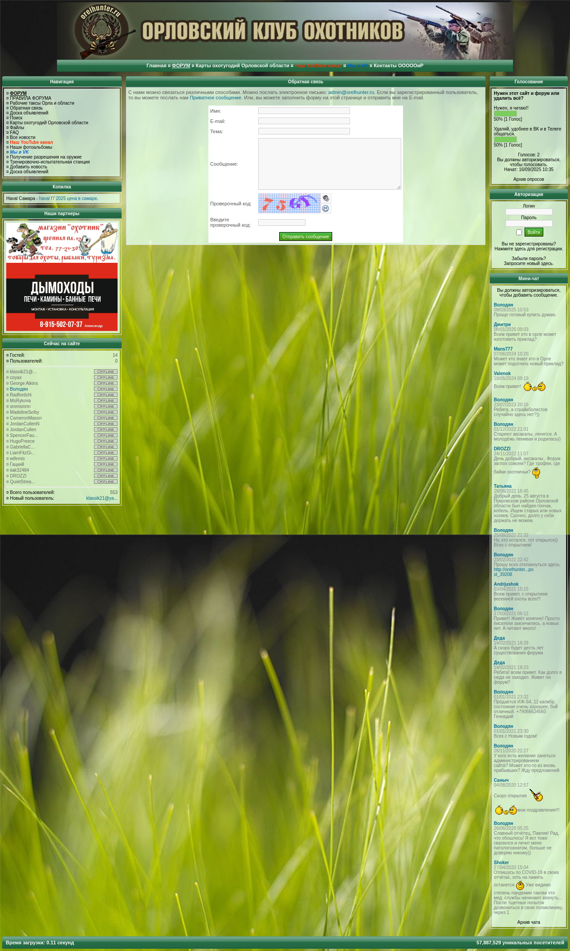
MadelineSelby (24, 412)
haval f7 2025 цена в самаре (68, 198)
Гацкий (17, 464)
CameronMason (25, 418)
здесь (547, 263)
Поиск (16, 117)
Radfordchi (20, 394)
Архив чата (528, 922)
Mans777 (503, 349)
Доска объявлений (29, 112)
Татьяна (503, 486)
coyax (15, 377)
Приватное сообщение (215, 97)
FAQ (14, 132)
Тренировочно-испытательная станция (50, 161)
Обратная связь (26, 108)
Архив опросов (528, 179)
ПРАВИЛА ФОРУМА (30, 98)
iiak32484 (19, 470)
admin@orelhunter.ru (351, 92)
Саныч (501, 780)
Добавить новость (28, 166)
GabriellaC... (22, 447)
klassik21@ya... (102, 498)
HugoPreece (22, 441)
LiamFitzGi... (22, 452)
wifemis (17, 458)
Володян (19, 389)
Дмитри (502, 324)
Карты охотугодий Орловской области (49, 122)
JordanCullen (23, 429)
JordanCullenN (24, 423)
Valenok (502, 373)
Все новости (22, 137)
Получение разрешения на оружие (45, 157)
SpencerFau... (24, 435)
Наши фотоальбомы (31, 147)
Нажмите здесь (510, 248)
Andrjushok (506, 584)
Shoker (501, 862)
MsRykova (20, 400)
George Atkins (24, 383)
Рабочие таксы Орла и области (42, 103)
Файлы (17, 127)
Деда (499, 638)
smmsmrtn (20, 406)
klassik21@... (23, 371)
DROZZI (18, 475)
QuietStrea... (22, 481)
